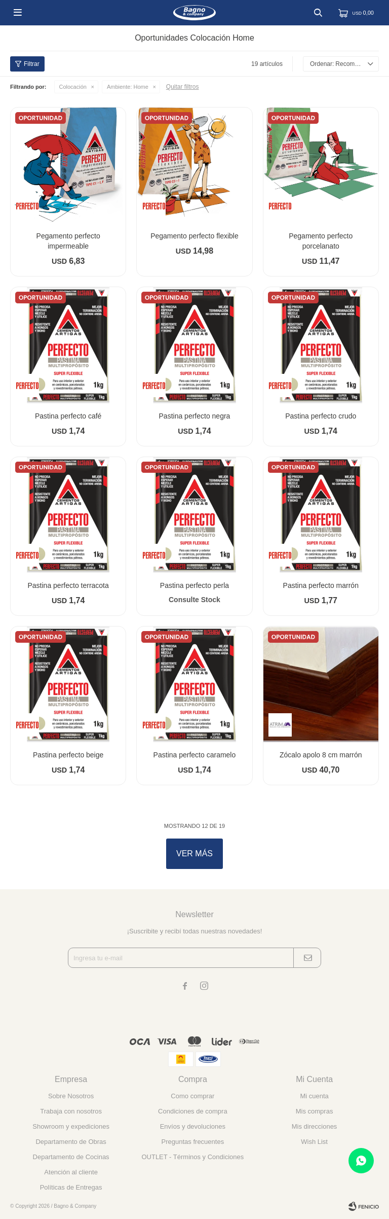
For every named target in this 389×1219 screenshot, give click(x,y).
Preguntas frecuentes (193, 1141)
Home (127, 87)
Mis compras (314, 1111)
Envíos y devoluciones (192, 1126)
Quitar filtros (182, 86)
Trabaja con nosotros (71, 1111)
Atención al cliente (71, 1172)
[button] (318, 12)
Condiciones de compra (192, 1111)
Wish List (314, 1141)
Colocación (73, 87)
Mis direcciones (314, 1126)
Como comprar (192, 1096)
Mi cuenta (314, 1096)
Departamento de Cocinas (71, 1157)
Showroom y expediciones (70, 1126)
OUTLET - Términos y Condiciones (192, 1157)
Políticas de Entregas (71, 1187)
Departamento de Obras (70, 1141)
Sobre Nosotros (71, 1096)
